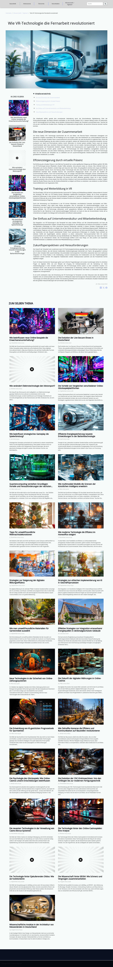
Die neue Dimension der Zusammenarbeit (48, 97)
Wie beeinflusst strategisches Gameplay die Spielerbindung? (17, 222)
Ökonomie (41, 3)
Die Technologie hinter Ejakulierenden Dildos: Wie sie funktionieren (31, 877)
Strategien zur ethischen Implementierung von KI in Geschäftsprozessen (80, 581)
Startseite (8, 13)
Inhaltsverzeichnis (43, 94)
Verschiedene (55, 3)
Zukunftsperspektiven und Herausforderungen (49, 112)
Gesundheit (12, 3)
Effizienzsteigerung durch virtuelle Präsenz (48, 101)
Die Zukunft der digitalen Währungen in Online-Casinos (79, 679)
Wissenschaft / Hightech (69, 3)
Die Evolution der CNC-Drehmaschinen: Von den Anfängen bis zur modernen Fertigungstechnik (79, 779)
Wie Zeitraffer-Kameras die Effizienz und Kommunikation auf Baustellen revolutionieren (79, 729)
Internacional (27, 3)
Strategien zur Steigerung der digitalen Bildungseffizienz (26, 581)
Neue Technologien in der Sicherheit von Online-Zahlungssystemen (31, 679)
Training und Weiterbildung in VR (45, 105)
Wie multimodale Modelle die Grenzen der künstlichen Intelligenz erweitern (77, 485)
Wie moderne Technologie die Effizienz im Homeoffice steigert (76, 533)
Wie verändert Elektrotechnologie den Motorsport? (17, 169)
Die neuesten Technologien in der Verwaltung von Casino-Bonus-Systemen (31, 829)
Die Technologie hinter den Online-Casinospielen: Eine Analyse (80, 829)
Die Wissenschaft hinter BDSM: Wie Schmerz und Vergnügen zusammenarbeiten (80, 877)
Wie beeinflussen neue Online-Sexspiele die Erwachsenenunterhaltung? (18, 119)
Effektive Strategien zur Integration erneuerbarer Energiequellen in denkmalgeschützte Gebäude (80, 629)
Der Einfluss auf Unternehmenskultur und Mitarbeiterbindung (53, 108)
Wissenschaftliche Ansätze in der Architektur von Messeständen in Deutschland (31, 925)
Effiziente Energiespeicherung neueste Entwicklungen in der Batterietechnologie (17, 249)
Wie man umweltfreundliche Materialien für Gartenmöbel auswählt (29, 629)
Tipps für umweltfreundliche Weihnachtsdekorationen (22, 533)
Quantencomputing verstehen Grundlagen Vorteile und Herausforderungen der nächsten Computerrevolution (30, 486)
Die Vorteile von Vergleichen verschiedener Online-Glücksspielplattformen (17, 195)
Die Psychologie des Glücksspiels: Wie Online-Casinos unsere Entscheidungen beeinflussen (29, 779)
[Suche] (95, 3)
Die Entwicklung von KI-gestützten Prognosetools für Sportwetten (31, 729)
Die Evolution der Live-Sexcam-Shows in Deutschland (17, 144)
